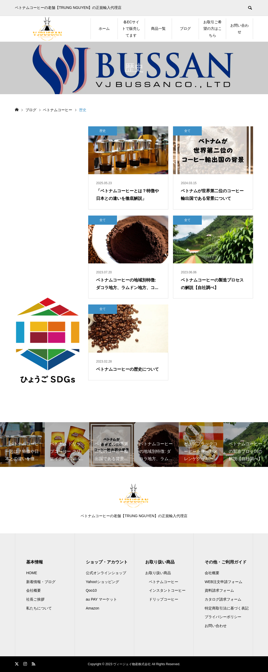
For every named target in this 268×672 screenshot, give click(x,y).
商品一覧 (158, 28)
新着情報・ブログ (40, 582)
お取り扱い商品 (158, 573)
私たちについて (39, 608)
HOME (31, 573)
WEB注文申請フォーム (223, 582)
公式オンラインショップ (106, 573)
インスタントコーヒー (167, 590)
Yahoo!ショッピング (102, 582)
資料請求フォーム (219, 590)
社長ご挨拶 (35, 599)
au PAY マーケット (101, 599)
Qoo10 (91, 590)
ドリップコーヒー (163, 599)
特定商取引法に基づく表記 (227, 608)
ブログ (185, 28)
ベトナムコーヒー (163, 582)
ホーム (104, 28)
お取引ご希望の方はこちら (212, 28)
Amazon (92, 608)
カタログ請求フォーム (223, 599)
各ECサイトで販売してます (131, 28)
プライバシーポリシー (223, 617)
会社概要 (33, 590)
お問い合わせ (239, 28)
